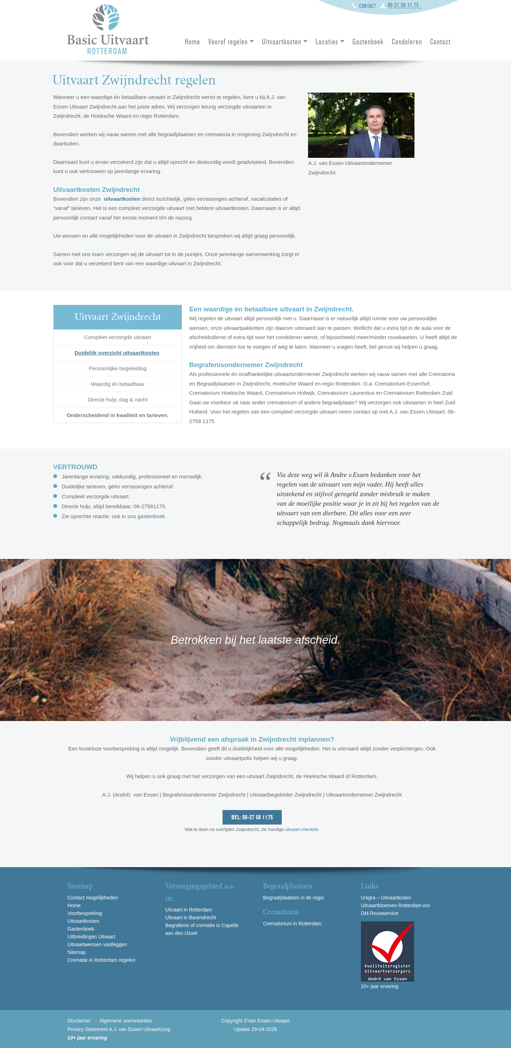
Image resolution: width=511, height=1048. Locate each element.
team (98, 254)
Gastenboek (368, 42)
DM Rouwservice (380, 913)
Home (192, 42)
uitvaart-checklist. (301, 829)
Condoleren (407, 42)
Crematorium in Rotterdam (292, 923)
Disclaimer (78, 1021)
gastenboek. (151, 516)
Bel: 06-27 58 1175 (252, 817)
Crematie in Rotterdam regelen (101, 960)
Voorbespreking (84, 913)
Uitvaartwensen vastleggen (97, 944)
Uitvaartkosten (281, 42)
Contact (367, 6)
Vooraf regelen (228, 42)
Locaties (326, 42)
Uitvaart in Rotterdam (188, 910)
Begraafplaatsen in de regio (293, 897)
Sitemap (76, 952)
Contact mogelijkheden (92, 897)
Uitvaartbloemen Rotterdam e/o (395, 905)
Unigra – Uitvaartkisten (386, 897)
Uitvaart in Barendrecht (190, 917)
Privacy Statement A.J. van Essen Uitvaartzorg (118, 1029)
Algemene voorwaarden (125, 1021)
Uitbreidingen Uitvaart (91, 936)
